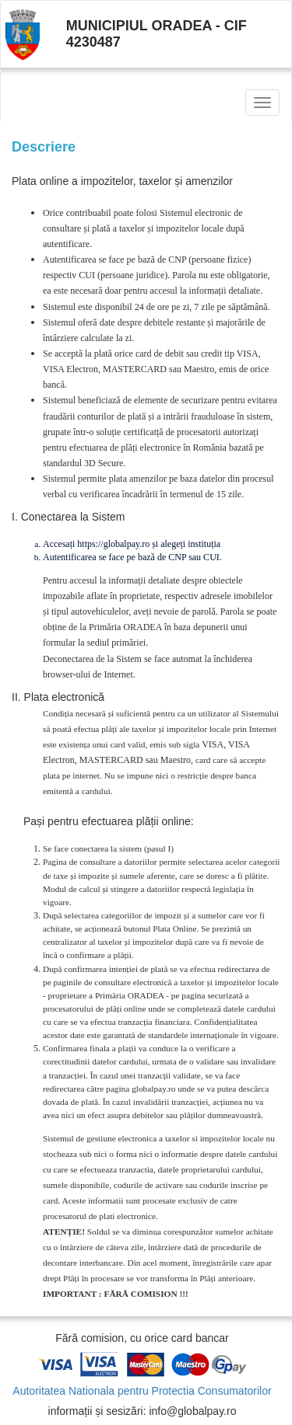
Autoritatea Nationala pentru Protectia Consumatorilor (141, 1391)
